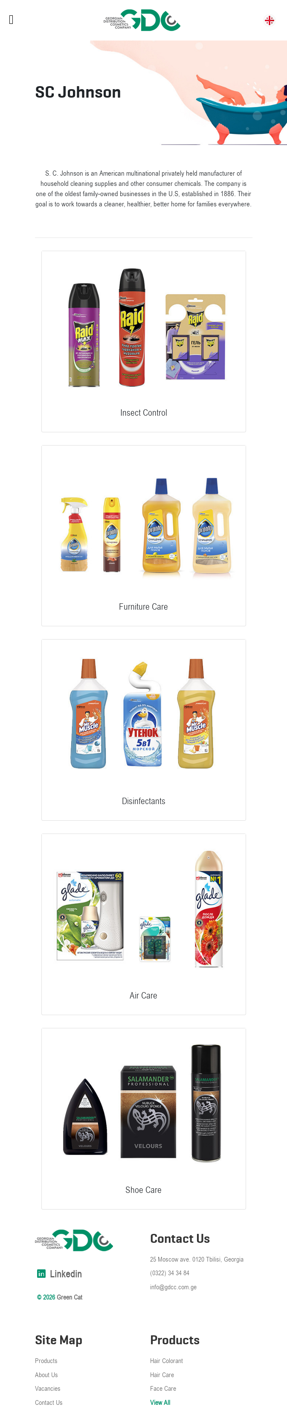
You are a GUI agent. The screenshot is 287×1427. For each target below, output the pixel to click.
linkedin (58, 1274)
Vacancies (48, 1388)
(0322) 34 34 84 (170, 1273)
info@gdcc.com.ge (173, 1287)
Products (46, 1361)
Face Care (163, 1388)
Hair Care (162, 1375)
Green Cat (69, 1297)
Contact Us (49, 1402)
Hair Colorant (166, 1361)
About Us (46, 1375)
